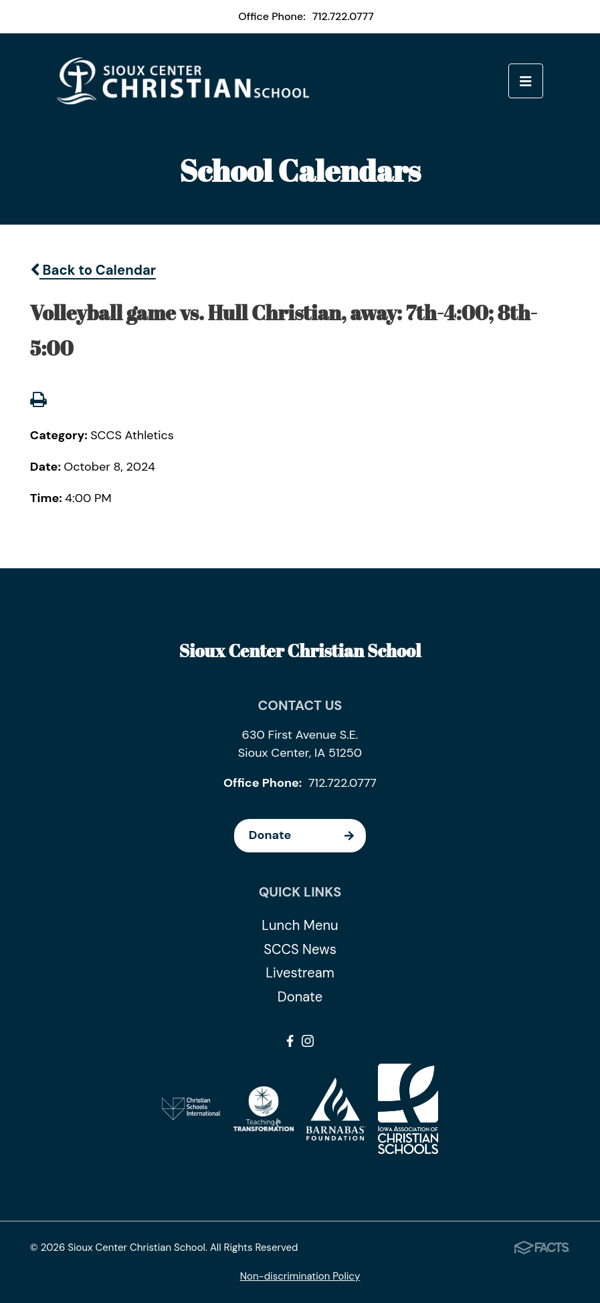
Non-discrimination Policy (300, 1276)
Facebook (290, 1041)
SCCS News (300, 949)
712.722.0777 (343, 16)
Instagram (308, 1041)
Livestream (300, 972)
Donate (307, 835)
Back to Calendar (93, 270)
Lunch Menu (300, 925)
